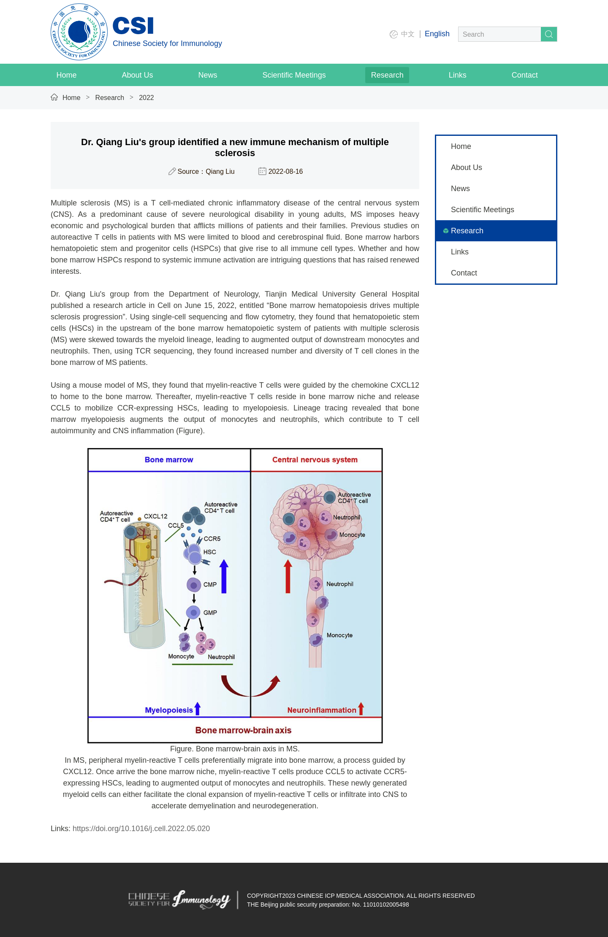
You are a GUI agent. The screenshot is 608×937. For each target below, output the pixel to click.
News (460, 188)
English (437, 34)
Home (71, 97)
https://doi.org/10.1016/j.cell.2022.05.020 (141, 828)
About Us (466, 167)
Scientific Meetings (482, 209)
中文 (408, 34)
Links (460, 252)
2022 (146, 97)
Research (109, 97)
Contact (464, 273)
